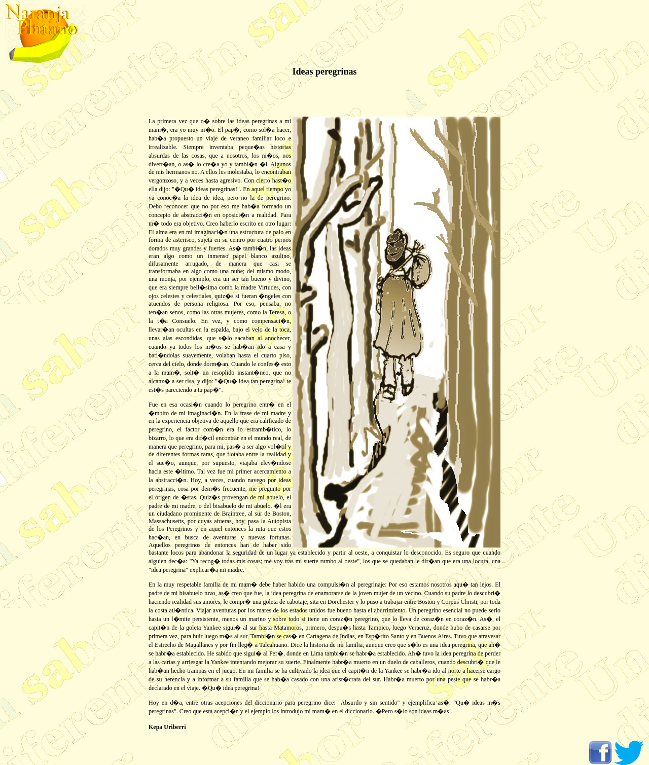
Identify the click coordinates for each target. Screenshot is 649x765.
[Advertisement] (40, 228)
